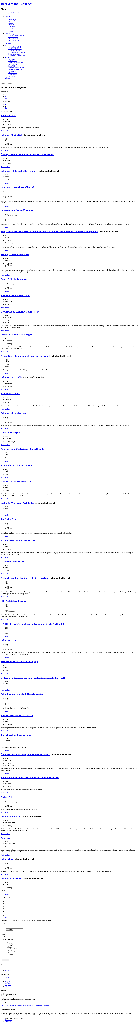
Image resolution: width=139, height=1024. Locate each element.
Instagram (8, 985)
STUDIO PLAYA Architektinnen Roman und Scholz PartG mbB (32, 624)
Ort (6, 98)
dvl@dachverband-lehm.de (23, 1006)
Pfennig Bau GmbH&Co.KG (15, 254)
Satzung (10, 28)
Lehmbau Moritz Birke (12, 135)
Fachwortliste (12, 74)
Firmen (7, 42)
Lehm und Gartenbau (11, 878)
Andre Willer (7, 797)
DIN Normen (12, 61)
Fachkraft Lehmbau (14, 50)
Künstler (10, 954)
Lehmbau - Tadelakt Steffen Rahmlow (19, 171)
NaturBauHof (7, 838)
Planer (9, 943)
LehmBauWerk (8, 640)
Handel (9, 947)
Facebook (8, 983)
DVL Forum (8, 978)
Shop (6, 969)
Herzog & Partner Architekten (16, 481)
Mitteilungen (12, 19)
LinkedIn (7, 986)
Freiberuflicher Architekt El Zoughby (19, 661)
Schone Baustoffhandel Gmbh (15, 295)
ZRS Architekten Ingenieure (15, 601)
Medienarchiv (12, 73)
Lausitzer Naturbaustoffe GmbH (17, 210)
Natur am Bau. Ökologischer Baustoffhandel (22, 449)
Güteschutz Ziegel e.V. (12, 432)
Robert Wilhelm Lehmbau (14, 279)
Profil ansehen (5, 131)
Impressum (8, 1021)
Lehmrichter (7, 859)
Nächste (7, 917)
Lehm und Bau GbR (11, 816)
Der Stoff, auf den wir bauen (17, 35)
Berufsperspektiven (14, 54)
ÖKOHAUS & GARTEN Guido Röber (20, 312)
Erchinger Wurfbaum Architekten (17, 503)
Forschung (11, 59)
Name (6, 96)
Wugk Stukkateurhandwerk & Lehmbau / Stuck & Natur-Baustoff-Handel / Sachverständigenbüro (49, 231)
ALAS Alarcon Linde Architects (16, 465)
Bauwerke (8, 43)
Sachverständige (12, 949)
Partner (10, 31)
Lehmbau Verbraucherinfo (16, 68)
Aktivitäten (11, 26)
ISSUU (7, 979)
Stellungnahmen (13, 76)
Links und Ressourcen (15, 69)
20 (5, 104)
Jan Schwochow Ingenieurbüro (16, 735)
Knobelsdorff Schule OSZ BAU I (17, 715)
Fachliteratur (12, 71)
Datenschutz (8, 1020)
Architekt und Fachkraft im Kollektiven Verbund (25, 578)
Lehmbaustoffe (13, 38)
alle (6, 108)
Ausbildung (11, 951)
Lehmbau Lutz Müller (12, 377)
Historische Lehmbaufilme (16, 56)
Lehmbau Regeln (13, 64)
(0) (8, 1006)
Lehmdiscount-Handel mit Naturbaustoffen (22, 694)
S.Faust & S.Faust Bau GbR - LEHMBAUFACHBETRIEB (30, 777)
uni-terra (7, 981)
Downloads (8, 970)
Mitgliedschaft (12, 25)
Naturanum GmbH (10, 393)
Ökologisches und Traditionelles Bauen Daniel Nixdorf (27, 154)
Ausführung (11, 953)
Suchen (9, 929)
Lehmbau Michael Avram (13, 413)
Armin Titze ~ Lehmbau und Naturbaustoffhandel (25, 356)
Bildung (7, 45)
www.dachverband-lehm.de (40, 1006)
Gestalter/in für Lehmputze (16, 52)
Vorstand (11, 30)
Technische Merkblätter (15, 62)
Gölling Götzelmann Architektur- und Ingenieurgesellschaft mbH (33, 678)
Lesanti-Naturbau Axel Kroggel (16, 334)
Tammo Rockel (8, 115)
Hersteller (10, 945)
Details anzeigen (7, 111)
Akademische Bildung (15, 49)
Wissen (7, 57)
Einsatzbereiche (13, 37)
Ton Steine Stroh (9, 519)
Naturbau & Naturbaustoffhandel (17, 187)
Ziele (10, 21)
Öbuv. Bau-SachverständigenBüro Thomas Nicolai (25, 754)
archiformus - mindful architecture (18, 540)
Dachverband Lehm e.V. (16, 3)
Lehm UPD (11, 66)
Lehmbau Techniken (14, 40)
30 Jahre (11, 23)
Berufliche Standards (14, 47)
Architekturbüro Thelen (12, 561)
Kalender (7, 78)
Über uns (11, 18)
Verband (7, 16)
